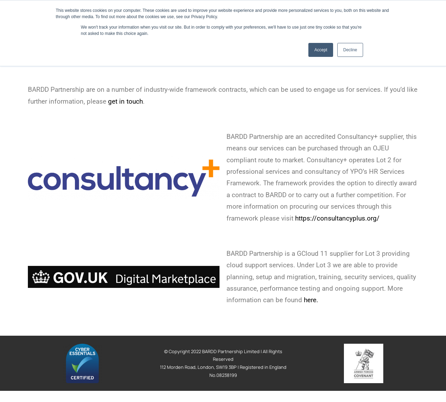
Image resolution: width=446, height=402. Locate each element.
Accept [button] (320, 49)
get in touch (125, 101)
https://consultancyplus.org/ (337, 218)
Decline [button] (350, 49)
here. (311, 300)
